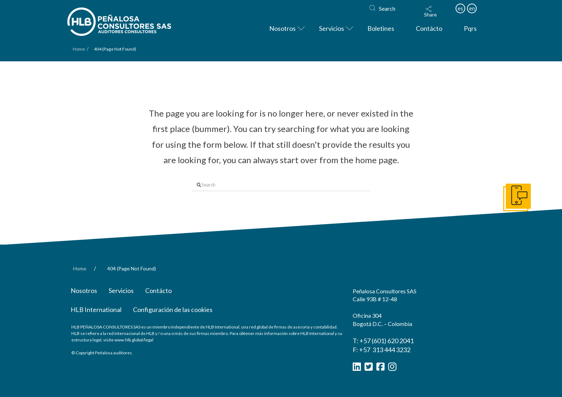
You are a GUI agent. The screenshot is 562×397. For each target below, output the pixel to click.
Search (387, 8)
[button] (430, 11)
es (460, 8)
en (472, 8)
